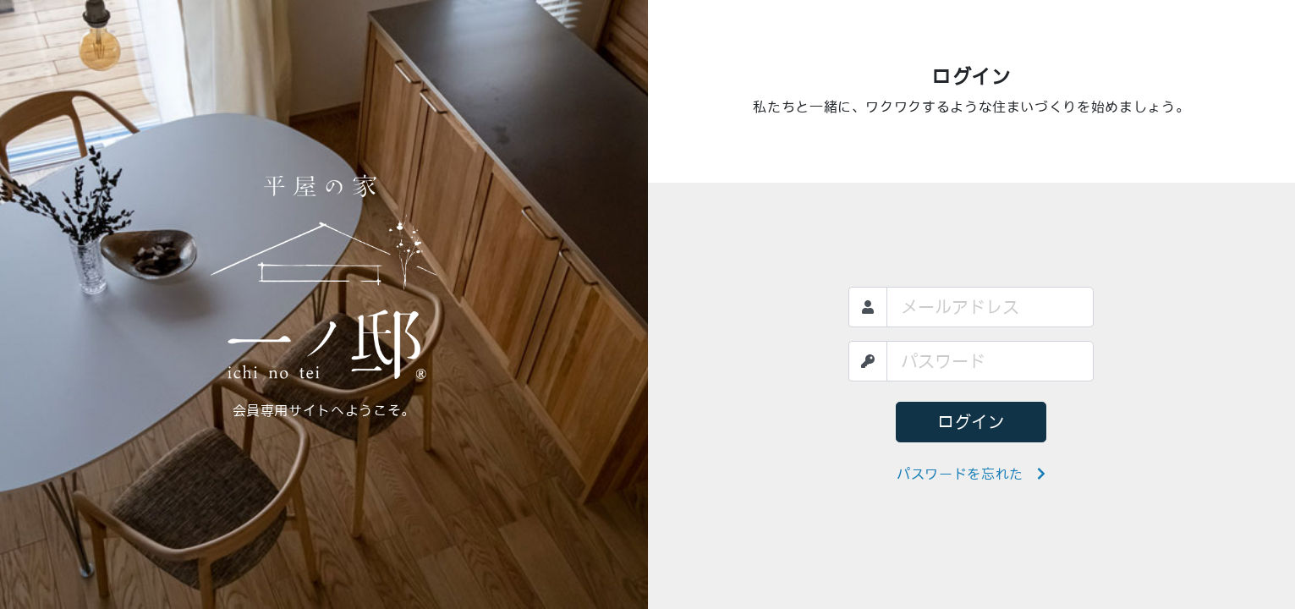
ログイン (971, 422)
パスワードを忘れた (971, 473)
